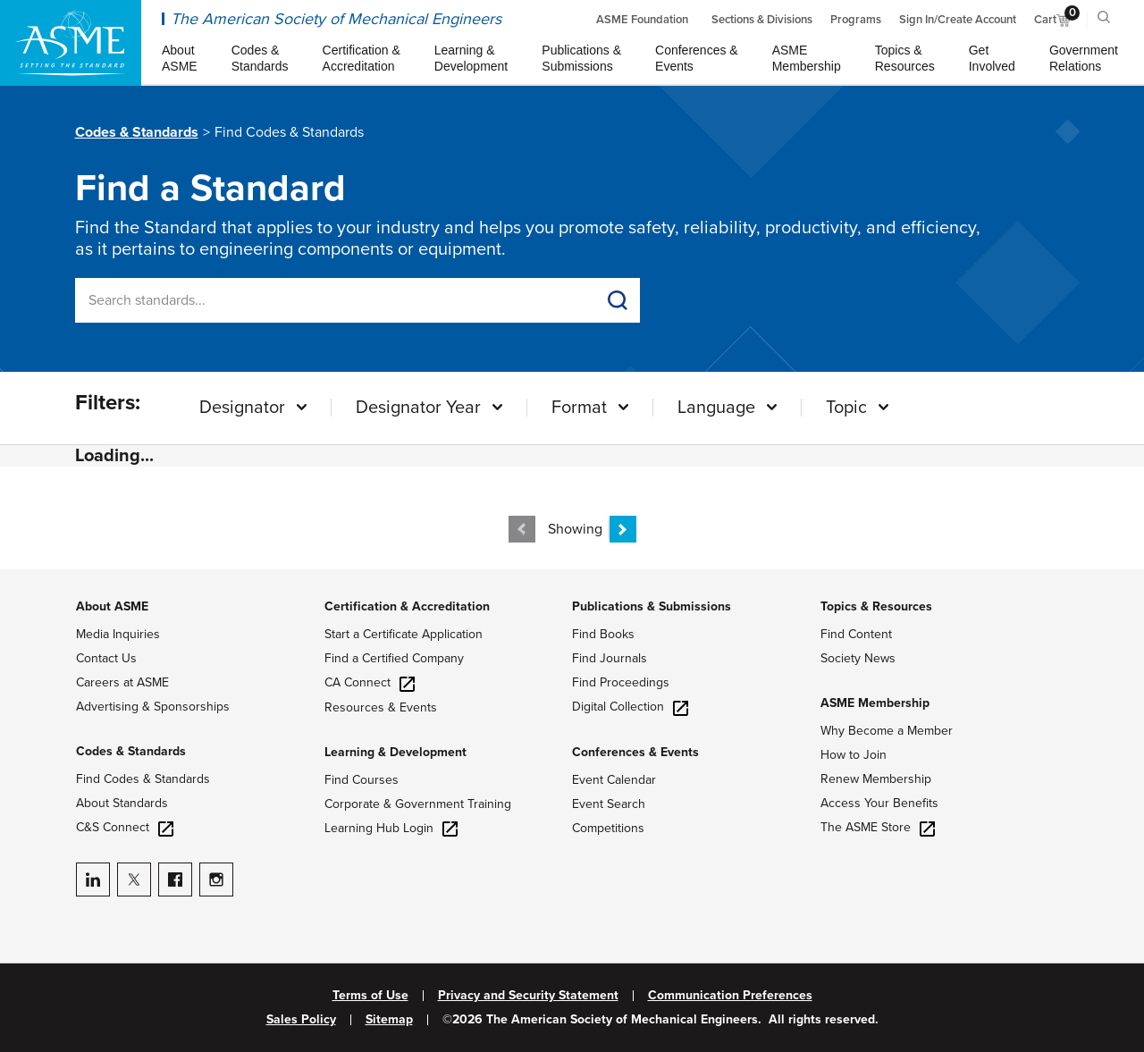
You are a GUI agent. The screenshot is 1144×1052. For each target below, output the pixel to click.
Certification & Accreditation (407, 606)
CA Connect (369, 682)
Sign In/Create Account (957, 20)
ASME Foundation (642, 20)
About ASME (112, 606)
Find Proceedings (620, 682)
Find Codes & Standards (143, 779)
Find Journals (609, 658)
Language (716, 408)
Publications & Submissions (651, 606)
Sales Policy (301, 1019)
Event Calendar (614, 779)
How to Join (853, 754)
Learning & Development (395, 752)
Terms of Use (370, 995)
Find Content (856, 634)
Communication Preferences (730, 995)
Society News (858, 658)
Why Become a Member (886, 730)
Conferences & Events (635, 752)
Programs (855, 20)
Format (579, 408)
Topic (846, 408)
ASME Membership (875, 703)
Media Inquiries (118, 634)
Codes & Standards (136, 132)
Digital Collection (630, 706)
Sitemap (389, 1019)
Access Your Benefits (879, 803)
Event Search (608, 804)
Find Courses (361, 779)
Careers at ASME (122, 682)
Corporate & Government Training (417, 804)
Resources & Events (380, 707)
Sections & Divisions (761, 20)
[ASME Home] (70, 43)
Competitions (608, 828)
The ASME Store (877, 827)
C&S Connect (124, 827)
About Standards (122, 803)
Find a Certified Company (394, 658)
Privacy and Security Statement (528, 995)
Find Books (603, 634)
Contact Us (106, 658)
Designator (242, 408)
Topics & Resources (876, 606)
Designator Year (418, 408)
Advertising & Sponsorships (153, 706)
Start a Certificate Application (403, 634)
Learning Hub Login (391, 828)
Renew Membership (875, 779)
